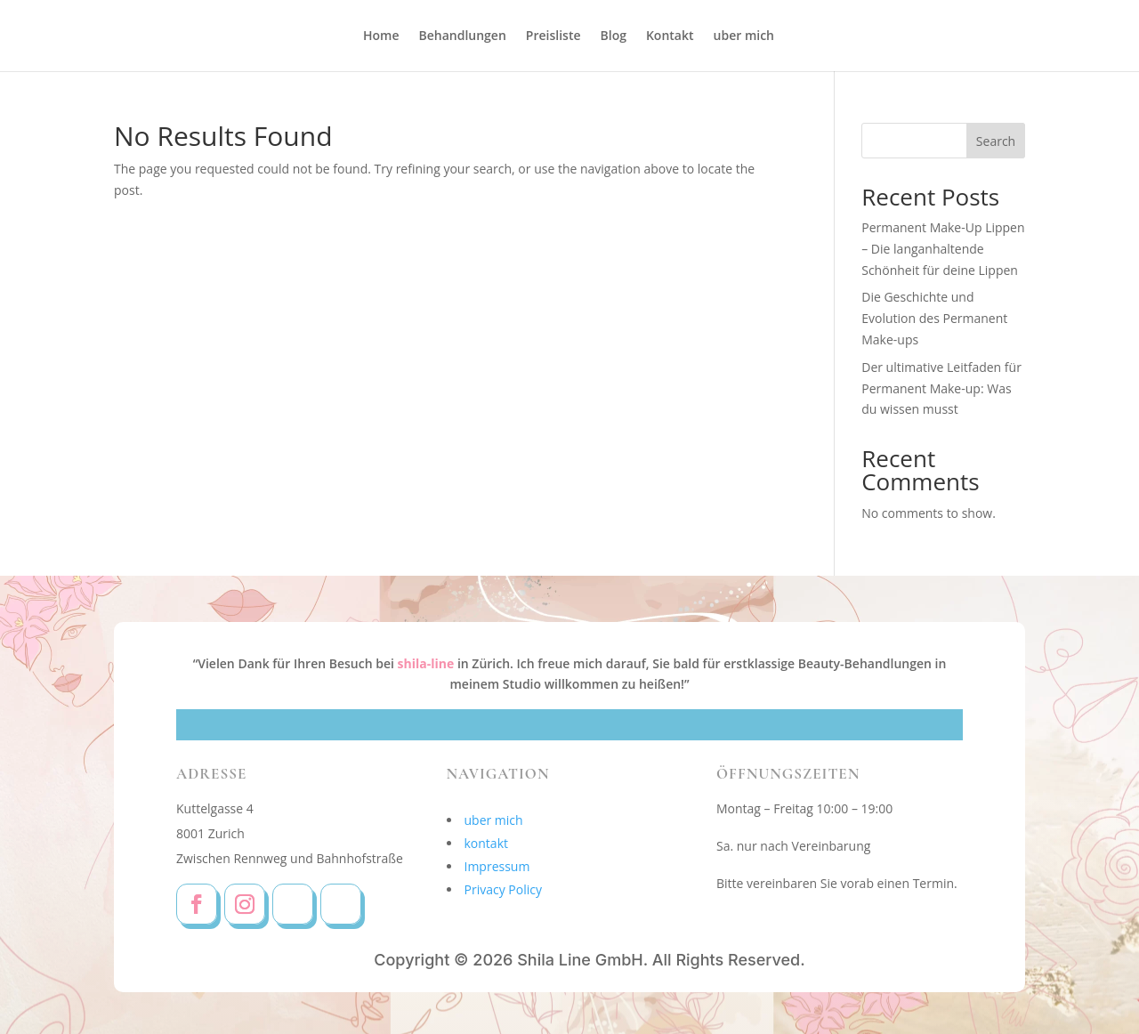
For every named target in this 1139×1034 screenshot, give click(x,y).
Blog (613, 36)
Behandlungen (462, 36)
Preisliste (553, 36)
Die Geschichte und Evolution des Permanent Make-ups (934, 318)
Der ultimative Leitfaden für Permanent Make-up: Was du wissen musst (941, 388)
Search (995, 141)
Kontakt (670, 36)
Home (381, 36)
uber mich (744, 36)
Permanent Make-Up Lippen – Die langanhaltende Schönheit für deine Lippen (942, 249)
